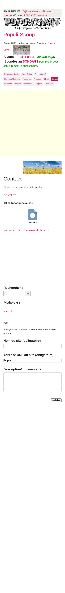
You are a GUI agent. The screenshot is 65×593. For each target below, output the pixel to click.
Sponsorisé (49, 84)
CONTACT (9, 195)
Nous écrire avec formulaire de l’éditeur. (26, 230)
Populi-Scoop (19, 34)
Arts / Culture (27, 74)
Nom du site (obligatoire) (22, 340)
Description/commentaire (22, 369)
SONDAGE (30, 61)
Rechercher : (13, 288)
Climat (46, 79)
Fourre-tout (27, 79)
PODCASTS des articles (36, 15)
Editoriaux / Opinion (11, 74)
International (28, 84)
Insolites (17, 84)
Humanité (8, 84)
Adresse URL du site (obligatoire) (28, 355)
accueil (7, 311)
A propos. (37, 79)
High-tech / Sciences (12, 79)
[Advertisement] (32, 123)
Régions (39, 84)
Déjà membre (30, 11)
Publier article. (26, 57)
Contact (55, 79)
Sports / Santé (40, 74)
